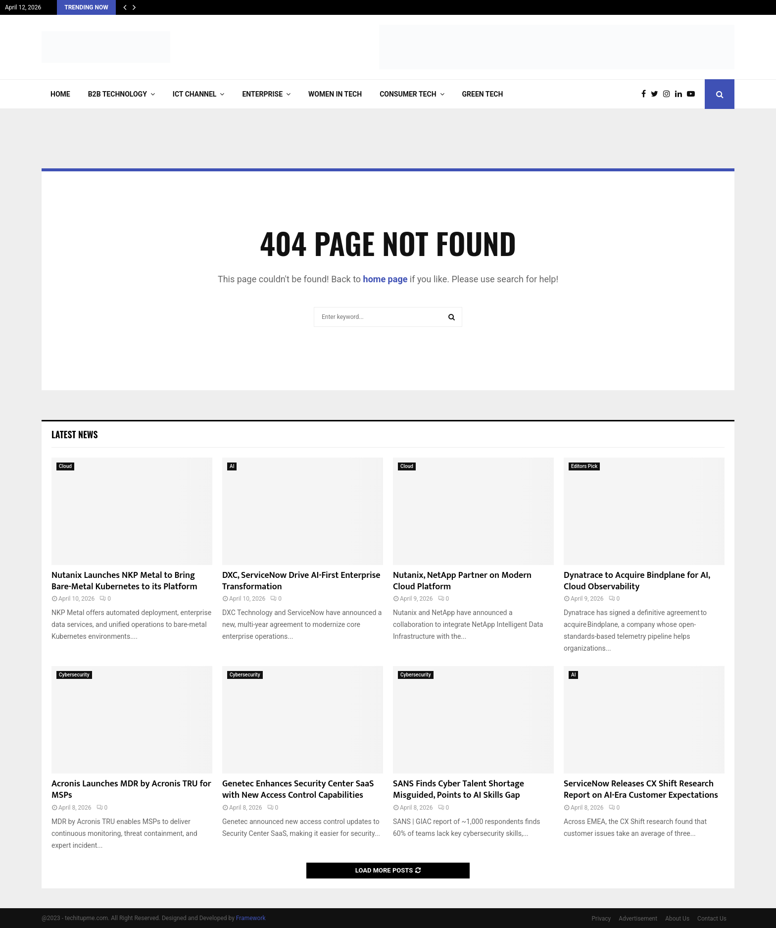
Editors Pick (584, 466)
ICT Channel (195, 94)
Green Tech (482, 94)
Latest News (74, 434)
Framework (251, 918)
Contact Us (712, 918)
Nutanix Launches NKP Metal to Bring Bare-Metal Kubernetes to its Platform (124, 581)
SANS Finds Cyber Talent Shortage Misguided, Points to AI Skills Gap (458, 789)
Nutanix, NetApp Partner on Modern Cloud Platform (462, 581)
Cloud (65, 466)
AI (232, 466)
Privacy (601, 918)
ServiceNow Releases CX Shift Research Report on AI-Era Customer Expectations (641, 789)
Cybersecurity (74, 674)
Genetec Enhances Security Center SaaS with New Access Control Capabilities (298, 789)
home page (385, 279)
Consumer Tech (408, 94)
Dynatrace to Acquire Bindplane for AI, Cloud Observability (637, 581)
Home (60, 94)
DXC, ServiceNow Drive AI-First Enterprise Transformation (301, 581)
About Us (677, 918)
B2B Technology (117, 94)
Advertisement (638, 918)
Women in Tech (335, 94)
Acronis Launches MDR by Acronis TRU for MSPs (131, 789)
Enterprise (262, 94)
